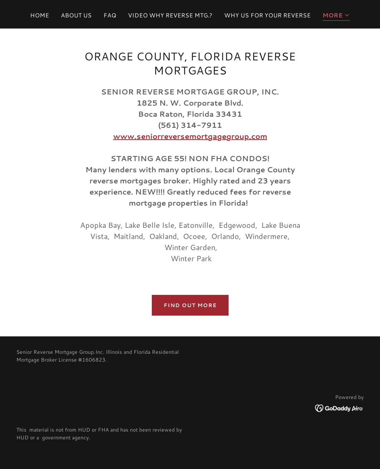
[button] (336, 16)
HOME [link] (39, 15)
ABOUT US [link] (76, 15)
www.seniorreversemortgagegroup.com (190, 136)
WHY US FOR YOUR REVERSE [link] (267, 15)
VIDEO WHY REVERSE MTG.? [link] (170, 15)
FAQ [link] (110, 15)
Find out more (190, 305)
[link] (339, 407)
